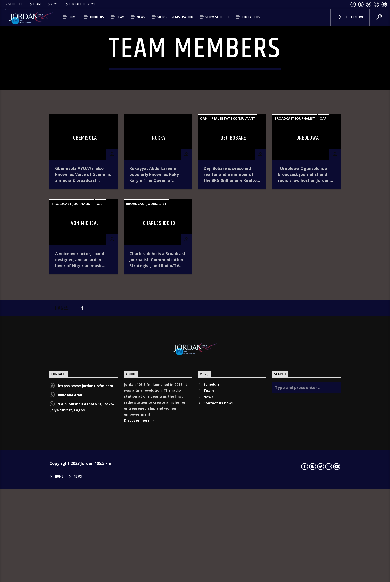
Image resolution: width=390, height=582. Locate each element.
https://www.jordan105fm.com (85, 478)
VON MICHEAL (85, 316)
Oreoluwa (307, 231)
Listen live (350, 17)
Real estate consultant (233, 211)
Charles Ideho (159, 316)
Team (35, 4)
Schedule (14, 4)
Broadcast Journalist (294, 211)
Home (73, 17)
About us (96, 17)
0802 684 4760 (70, 487)
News (53, 4)
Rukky (159, 231)
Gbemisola (85, 231)
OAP (203, 211)
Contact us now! (80, 4)
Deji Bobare (233, 231)
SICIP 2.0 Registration (175, 17)
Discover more (139, 513)
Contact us (251, 17)
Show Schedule (217, 17)
